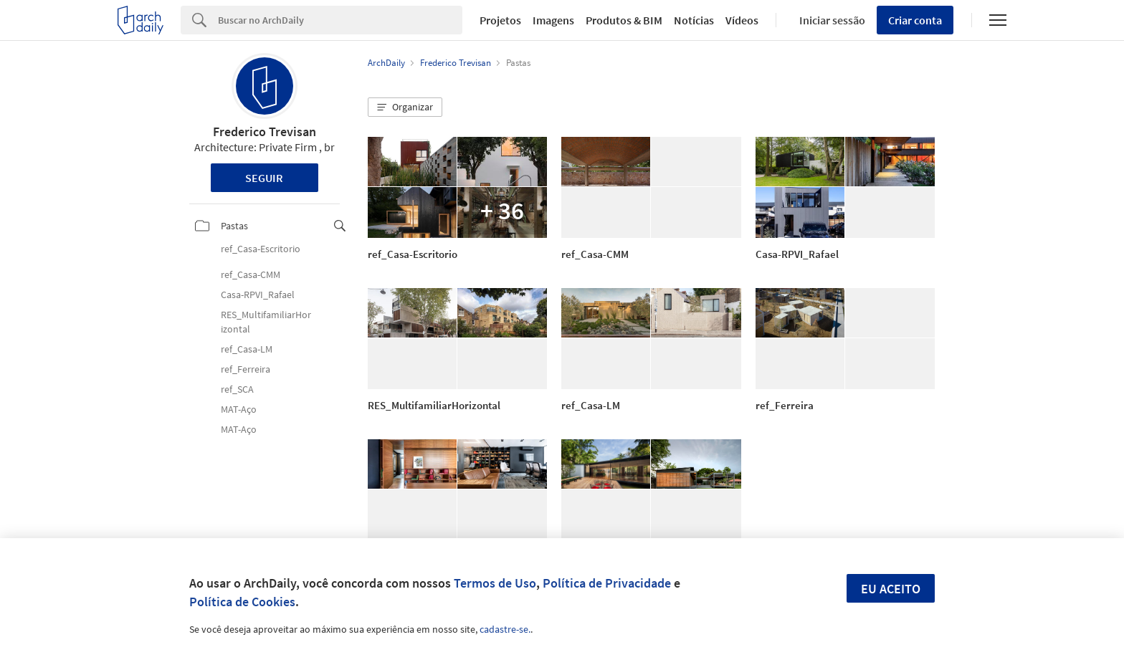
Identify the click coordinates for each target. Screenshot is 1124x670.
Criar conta (915, 20)
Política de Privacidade (607, 583)
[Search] (340, 20)
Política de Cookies (242, 601)
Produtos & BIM (624, 20)
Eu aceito (890, 588)
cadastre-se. (505, 629)
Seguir (264, 178)
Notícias (694, 20)
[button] (405, 107)
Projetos (500, 20)
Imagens (553, 20)
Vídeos (741, 20)
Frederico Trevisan (264, 131)
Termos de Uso (495, 583)
